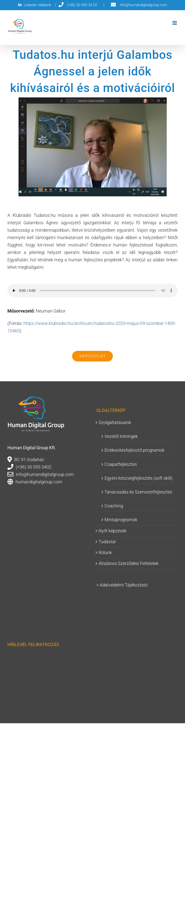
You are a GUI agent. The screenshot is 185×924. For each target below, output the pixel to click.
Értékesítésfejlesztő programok (134, 450)
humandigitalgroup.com (39, 481)
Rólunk (105, 552)
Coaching (113, 505)
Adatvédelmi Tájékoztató (124, 584)
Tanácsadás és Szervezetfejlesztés (138, 492)
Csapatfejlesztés (120, 464)
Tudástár (107, 541)
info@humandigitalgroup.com (45, 474)
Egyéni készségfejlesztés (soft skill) (138, 478)
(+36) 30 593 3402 (33, 467)
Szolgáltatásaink (115, 422)
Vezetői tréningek (121, 436)
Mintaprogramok (120, 519)
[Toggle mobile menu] (175, 22)
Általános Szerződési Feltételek (129, 563)
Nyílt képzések (112, 530)
